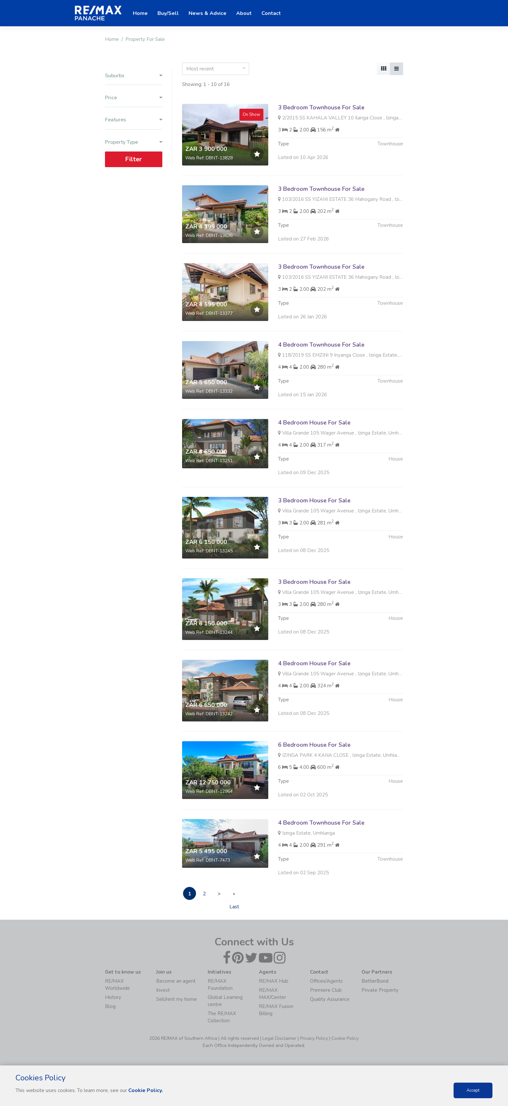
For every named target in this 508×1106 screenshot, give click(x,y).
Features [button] (133, 120)
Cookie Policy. (145, 1090)
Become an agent (176, 981)
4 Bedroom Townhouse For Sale (321, 376)
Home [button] (140, 13)
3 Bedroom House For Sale (314, 532)
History (113, 997)
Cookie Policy (345, 1038)
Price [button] (133, 98)
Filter (133, 159)
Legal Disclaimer (279, 1038)
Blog (110, 1006)
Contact (271, 13)
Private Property (380, 990)
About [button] (244, 13)
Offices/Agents (326, 981)
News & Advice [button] (207, 13)
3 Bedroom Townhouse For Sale (321, 107)
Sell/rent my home (176, 999)
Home (112, 39)
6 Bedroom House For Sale (314, 776)
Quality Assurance (330, 999)
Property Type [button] (133, 142)
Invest (163, 990)
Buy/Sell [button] (168, 13)
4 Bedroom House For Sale (314, 454)
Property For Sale (145, 39)
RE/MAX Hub (273, 981)
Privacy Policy (314, 1038)
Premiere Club (326, 990)
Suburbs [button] (133, 76)
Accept (473, 1090)
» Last (234, 895)
